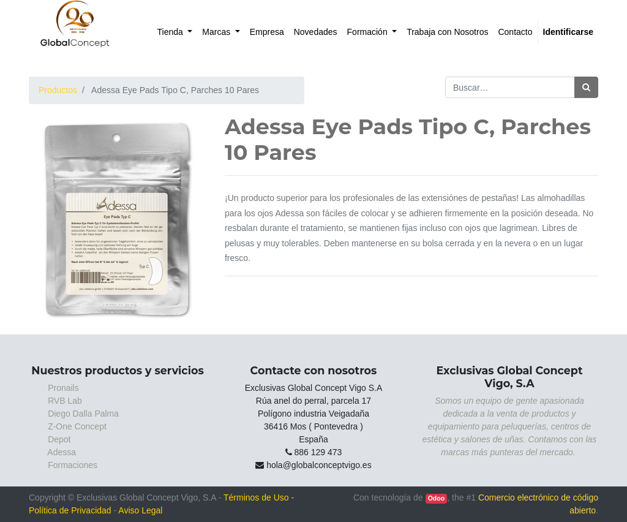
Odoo (436, 498)
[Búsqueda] (586, 87)
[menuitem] (175, 32)
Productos (58, 90)
